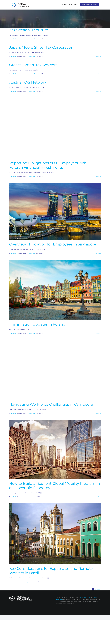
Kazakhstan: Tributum (28, 30)
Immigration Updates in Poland (37, 324)
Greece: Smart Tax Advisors (33, 65)
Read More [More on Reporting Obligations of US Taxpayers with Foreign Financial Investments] (98, 176)
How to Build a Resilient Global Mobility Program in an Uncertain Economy (54, 485)
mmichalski (13, 39)
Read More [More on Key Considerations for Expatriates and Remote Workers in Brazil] (98, 581)
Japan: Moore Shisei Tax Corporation (41, 47)
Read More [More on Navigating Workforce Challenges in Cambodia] (98, 413)
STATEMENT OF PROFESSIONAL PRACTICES (68, 613)
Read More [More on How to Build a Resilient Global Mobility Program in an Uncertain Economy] (98, 496)
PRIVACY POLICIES (52, 613)
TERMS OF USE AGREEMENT (40, 613)
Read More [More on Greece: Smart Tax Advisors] (98, 73)
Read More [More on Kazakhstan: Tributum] (98, 39)
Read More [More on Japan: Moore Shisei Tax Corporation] (98, 56)
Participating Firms (85, 597)
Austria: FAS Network (27, 82)
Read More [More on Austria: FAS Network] (98, 91)
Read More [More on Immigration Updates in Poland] (98, 333)
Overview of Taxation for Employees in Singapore (52, 244)
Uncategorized (31, 39)
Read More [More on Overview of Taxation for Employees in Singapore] (98, 253)
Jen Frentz (13, 581)
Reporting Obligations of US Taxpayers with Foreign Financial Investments (48, 165)
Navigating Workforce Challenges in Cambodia (51, 404)
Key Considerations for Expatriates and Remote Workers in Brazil (51, 570)
